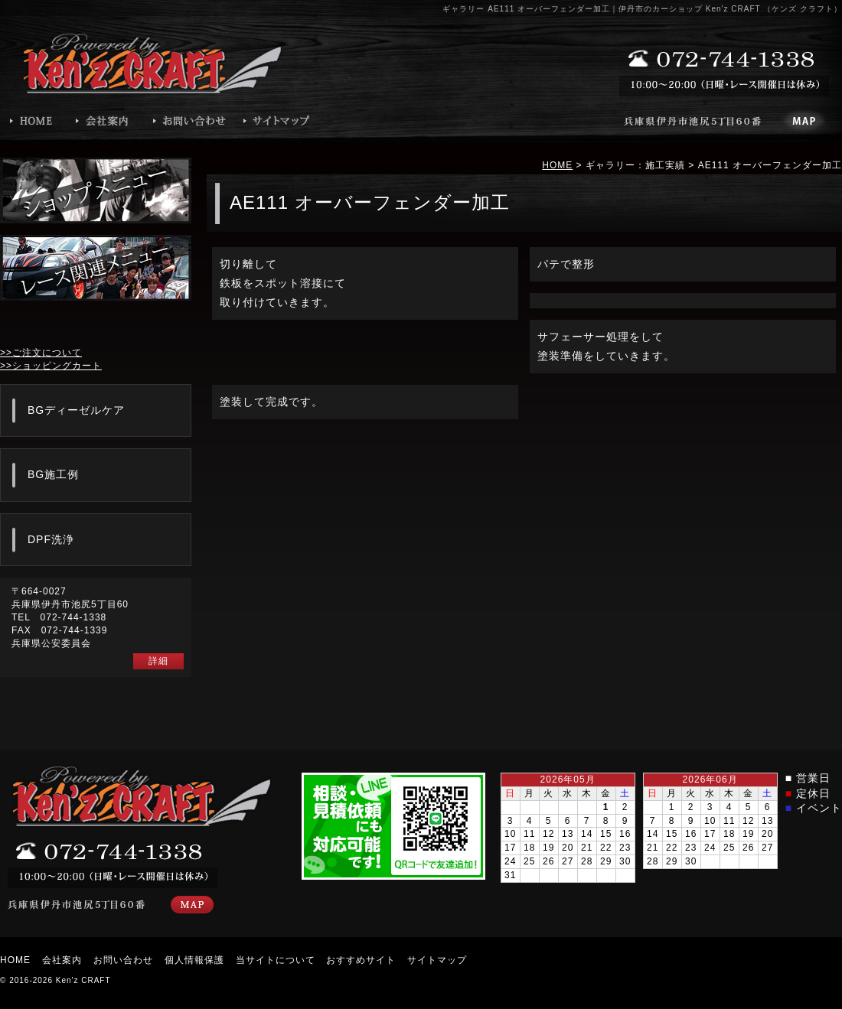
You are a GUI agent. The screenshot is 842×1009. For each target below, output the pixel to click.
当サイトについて (275, 960)
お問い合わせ (123, 960)
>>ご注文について (41, 352)
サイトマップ (437, 960)
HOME (557, 165)
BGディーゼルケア (76, 410)
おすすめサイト (361, 960)
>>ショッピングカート (51, 365)
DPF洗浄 (51, 539)
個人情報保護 (194, 960)
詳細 (158, 661)
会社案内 (62, 960)
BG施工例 (53, 474)
